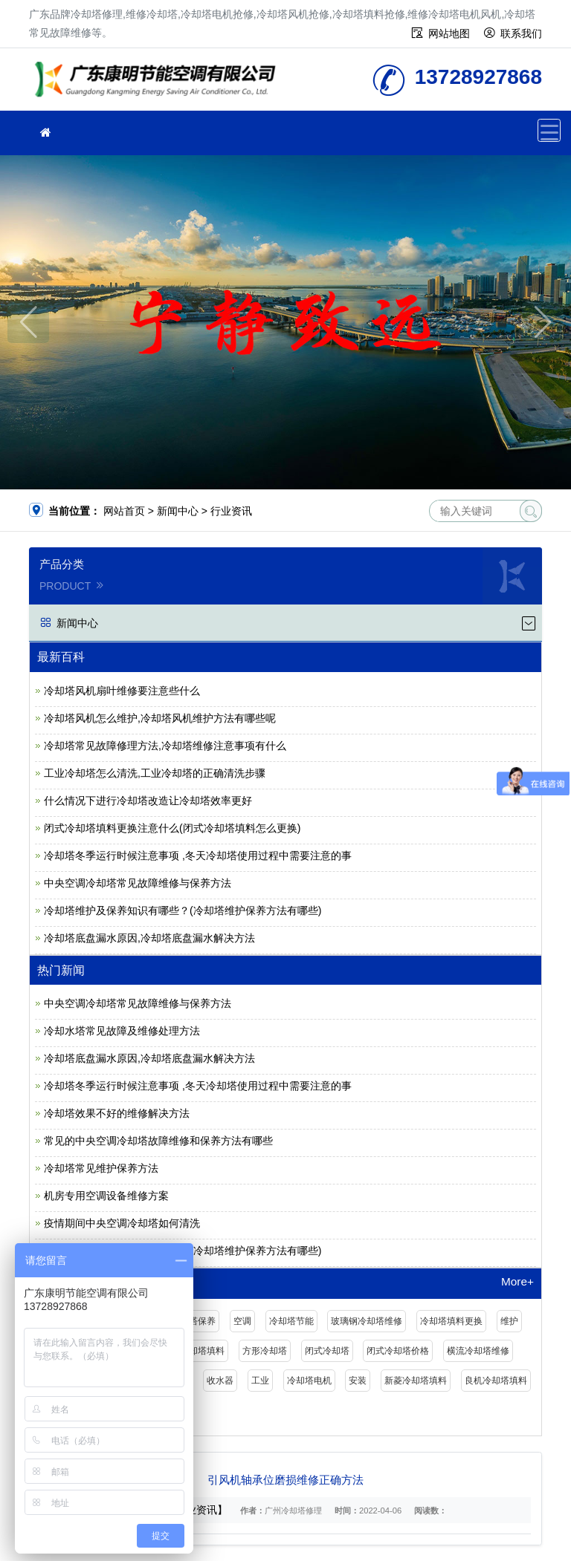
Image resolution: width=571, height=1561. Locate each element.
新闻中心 (178, 511)
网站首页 (124, 511)
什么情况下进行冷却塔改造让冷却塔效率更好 (148, 800)
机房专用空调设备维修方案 (106, 1196)
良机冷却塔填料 (496, 1380)
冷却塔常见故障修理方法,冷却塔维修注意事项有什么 (165, 746)
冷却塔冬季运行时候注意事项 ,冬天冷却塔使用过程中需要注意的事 (198, 855)
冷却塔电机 (309, 1380)
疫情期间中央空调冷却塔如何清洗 (122, 1223)
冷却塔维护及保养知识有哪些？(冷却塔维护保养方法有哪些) (182, 910)
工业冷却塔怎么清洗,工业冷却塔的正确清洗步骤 (154, 773)
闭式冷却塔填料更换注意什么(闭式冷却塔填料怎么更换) (172, 828)
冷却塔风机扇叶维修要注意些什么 (122, 691)
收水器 (220, 1380)
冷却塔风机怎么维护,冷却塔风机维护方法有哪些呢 (160, 718)
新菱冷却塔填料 (415, 1380)
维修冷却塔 (159, 84)
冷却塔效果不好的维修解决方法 (117, 1113)
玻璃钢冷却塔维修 (366, 1321)
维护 (509, 1321)
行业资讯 (231, 511)
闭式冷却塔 (327, 1351)
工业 (260, 1380)
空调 (242, 1321)
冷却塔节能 (291, 1321)
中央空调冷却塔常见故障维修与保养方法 (137, 883)
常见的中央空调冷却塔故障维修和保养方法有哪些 (158, 1141)
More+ (517, 1282)
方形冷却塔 (264, 1351)
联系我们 (521, 33)
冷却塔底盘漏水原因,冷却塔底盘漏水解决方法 (149, 938)
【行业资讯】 (196, 1510)
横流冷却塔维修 (478, 1351)
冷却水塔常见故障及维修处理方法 (122, 1031)
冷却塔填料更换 (451, 1321)
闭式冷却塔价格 (398, 1351)
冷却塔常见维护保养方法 (101, 1168)
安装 (358, 1380)
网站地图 (449, 33)
